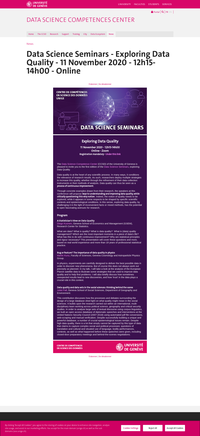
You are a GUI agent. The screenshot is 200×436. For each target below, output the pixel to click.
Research (54, 34)
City (85, 34)
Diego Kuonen (64, 223)
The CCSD (42, 34)
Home (31, 34)
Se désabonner (105, 84)
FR (167, 12)
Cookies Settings (130, 429)
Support (65, 34)
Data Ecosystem (98, 34)
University (124, 4)
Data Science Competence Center (79, 164)
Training (76, 34)
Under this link (113, 154)
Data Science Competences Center (81, 20)
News (111, 34)
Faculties (139, 4)
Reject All (153, 429)
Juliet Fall (62, 290)
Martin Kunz (63, 255)
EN (170, 12)
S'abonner (93, 84)
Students (153, 4)
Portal (155, 11)
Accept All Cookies (175, 429)
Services (167, 4)
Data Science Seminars (116, 166)
